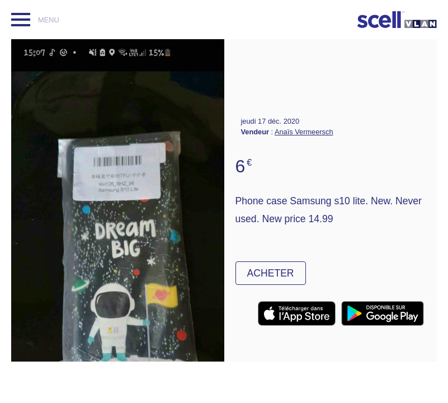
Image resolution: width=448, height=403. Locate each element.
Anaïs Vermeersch (304, 132)
